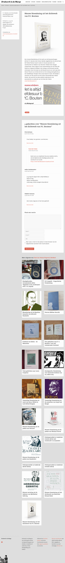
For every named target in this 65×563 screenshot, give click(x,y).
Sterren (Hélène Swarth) (52, 312)
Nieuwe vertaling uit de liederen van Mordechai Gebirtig (30, 494)
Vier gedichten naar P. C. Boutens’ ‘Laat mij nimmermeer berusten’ (52, 343)
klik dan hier (59, 545)
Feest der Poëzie (33, 149)
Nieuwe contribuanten (57, 538)
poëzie (27, 112)
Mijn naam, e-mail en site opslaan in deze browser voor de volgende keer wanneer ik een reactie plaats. (41, 242)
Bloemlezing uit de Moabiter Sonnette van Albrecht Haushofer (31, 314)
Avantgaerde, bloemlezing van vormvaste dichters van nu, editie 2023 (53, 372)
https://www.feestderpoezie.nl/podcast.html (42, 161)
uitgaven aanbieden (43, 544)
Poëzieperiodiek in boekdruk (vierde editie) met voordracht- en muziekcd (54, 438)
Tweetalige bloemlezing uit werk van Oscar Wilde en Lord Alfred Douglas (31, 402)
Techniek (54, 1)
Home (2, 5)
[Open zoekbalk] (62, 2)
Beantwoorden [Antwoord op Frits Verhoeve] (30, 143)
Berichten (28, 1)
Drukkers (38, 1)
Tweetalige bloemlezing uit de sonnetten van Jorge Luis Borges (53, 402)
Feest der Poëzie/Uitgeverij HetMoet (45, 257)
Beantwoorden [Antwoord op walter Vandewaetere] (30, 185)
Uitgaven (33, 1)
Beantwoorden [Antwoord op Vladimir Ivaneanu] (30, 204)
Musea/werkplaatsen (46, 1)
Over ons (59, 1)
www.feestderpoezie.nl (30, 81)
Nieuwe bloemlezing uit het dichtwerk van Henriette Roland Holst (53, 494)
